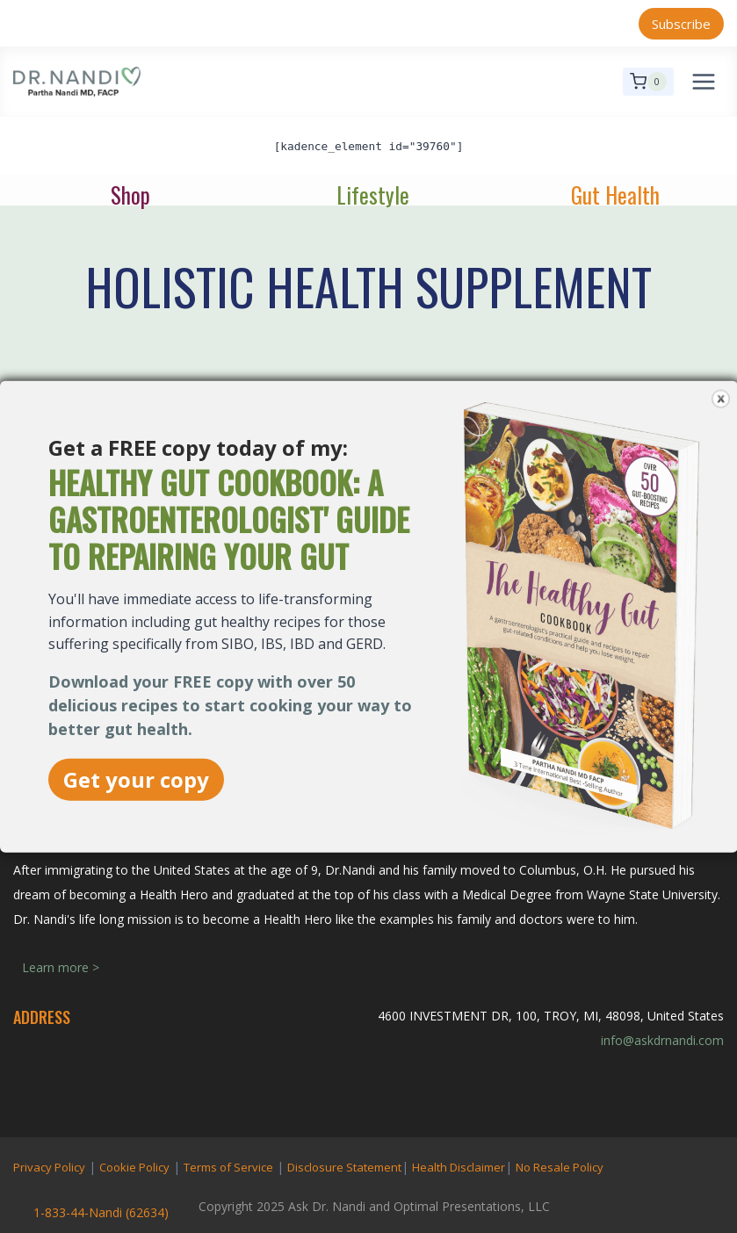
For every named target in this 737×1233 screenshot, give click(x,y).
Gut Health (615, 194)
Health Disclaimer (458, 1167)
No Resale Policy (559, 1167)
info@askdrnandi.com (662, 1040)
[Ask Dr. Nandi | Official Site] (77, 82)
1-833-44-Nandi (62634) (101, 1212)
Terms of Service (228, 1167)
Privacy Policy (49, 1167)
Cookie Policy (134, 1167)
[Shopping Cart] (648, 82)
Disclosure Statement (344, 1167)
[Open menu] (703, 81)
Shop (130, 194)
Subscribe (681, 23)
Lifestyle (372, 194)
